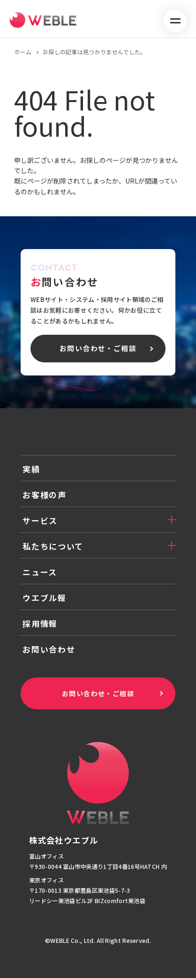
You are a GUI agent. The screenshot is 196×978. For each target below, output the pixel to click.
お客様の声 (45, 494)
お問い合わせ (49, 649)
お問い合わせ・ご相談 (98, 693)
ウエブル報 (45, 597)
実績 (31, 469)
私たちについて (53, 546)
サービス (40, 520)
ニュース (40, 572)
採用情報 (40, 623)
